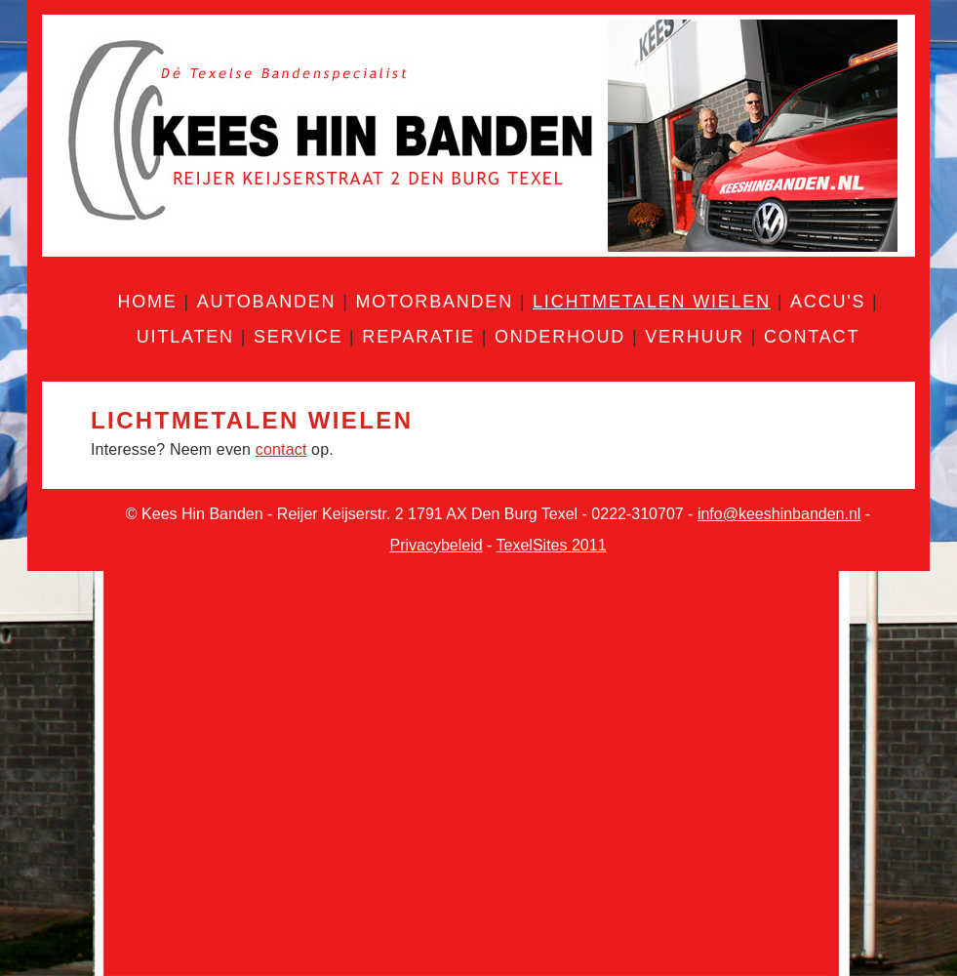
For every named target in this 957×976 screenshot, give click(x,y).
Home (147, 301)
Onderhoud (560, 336)
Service (298, 336)
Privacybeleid (435, 545)
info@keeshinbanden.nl (779, 514)
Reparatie (418, 336)
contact (281, 449)
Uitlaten (185, 336)
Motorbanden (433, 301)
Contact (811, 336)
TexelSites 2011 (552, 545)
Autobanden (267, 301)
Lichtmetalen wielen (652, 301)
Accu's (827, 301)
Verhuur (694, 336)
